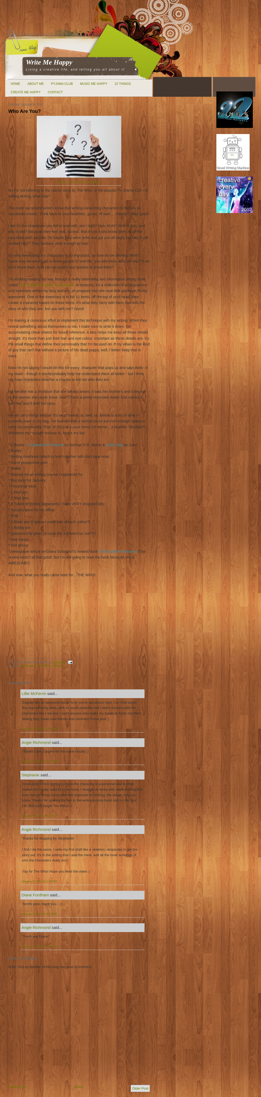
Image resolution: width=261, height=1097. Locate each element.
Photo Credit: (79, 182)
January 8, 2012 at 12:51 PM (40, 761)
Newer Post (17, 1087)
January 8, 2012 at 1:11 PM (39, 815)
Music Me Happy (94, 84)
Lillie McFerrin (34, 693)
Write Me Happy (49, 62)
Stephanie (31, 775)
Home (15, 84)
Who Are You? (24, 111)
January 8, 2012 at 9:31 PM (39, 946)
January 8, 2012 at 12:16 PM (40, 728)
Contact (55, 92)
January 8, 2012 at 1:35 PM (39, 881)
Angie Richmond (36, 742)
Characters (28, 666)
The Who (44, 666)
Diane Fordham (35, 895)
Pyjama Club (62, 84)
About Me (35, 84)
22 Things (123, 84)
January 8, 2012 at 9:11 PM (39, 913)
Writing (58, 666)
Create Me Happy (26, 92)
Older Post (140, 1088)
